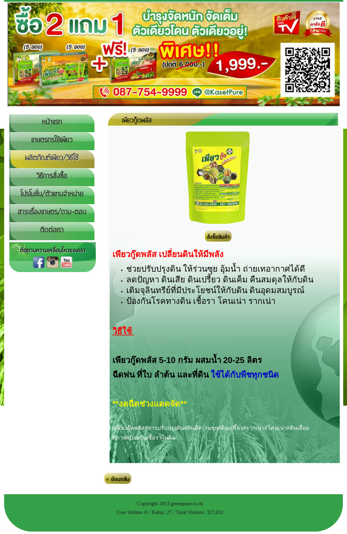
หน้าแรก (52, 122)
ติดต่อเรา (52, 230)
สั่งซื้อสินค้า (218, 237)
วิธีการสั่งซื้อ (51, 176)
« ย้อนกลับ (117, 479)
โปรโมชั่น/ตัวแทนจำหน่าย (51, 194)
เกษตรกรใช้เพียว (51, 140)
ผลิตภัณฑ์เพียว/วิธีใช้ (52, 158)
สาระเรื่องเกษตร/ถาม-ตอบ (52, 212)
